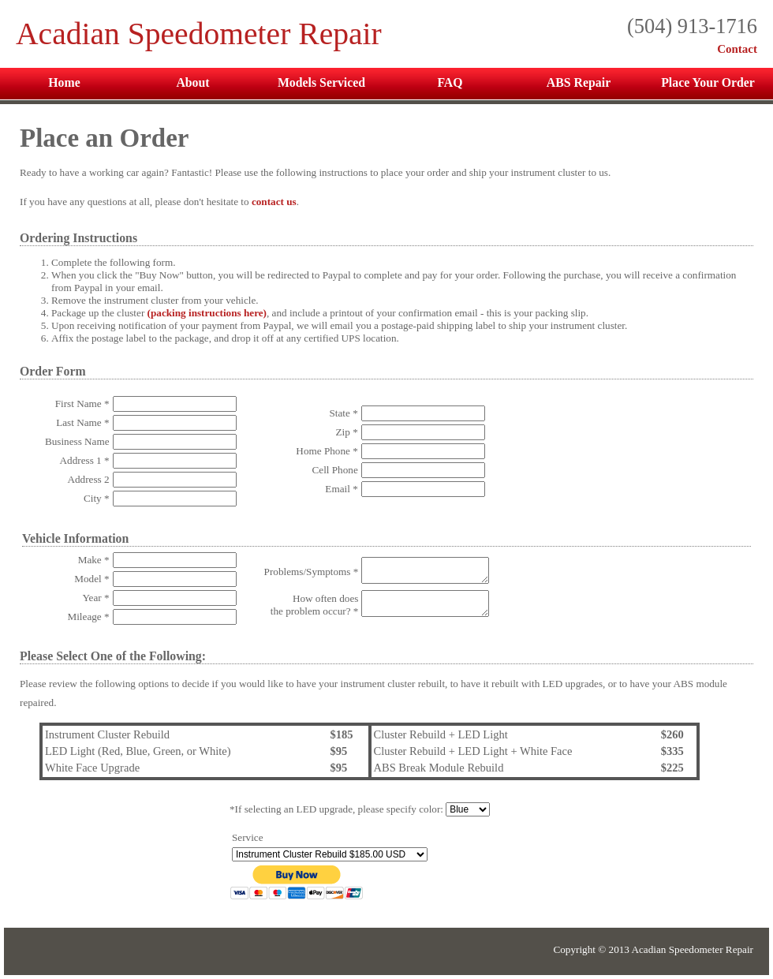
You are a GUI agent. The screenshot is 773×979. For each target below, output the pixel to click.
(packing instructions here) (207, 313)
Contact (737, 49)
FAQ (449, 82)
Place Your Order (708, 82)
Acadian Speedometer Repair (199, 34)
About (192, 82)
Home (64, 82)
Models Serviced (321, 82)
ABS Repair (579, 82)
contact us (274, 201)
